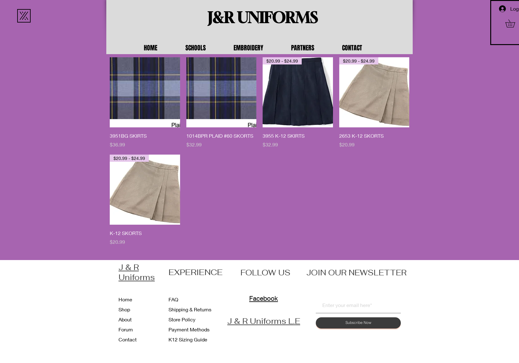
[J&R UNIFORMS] (263, 18)
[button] (205, 48)
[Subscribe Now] (358, 323)
